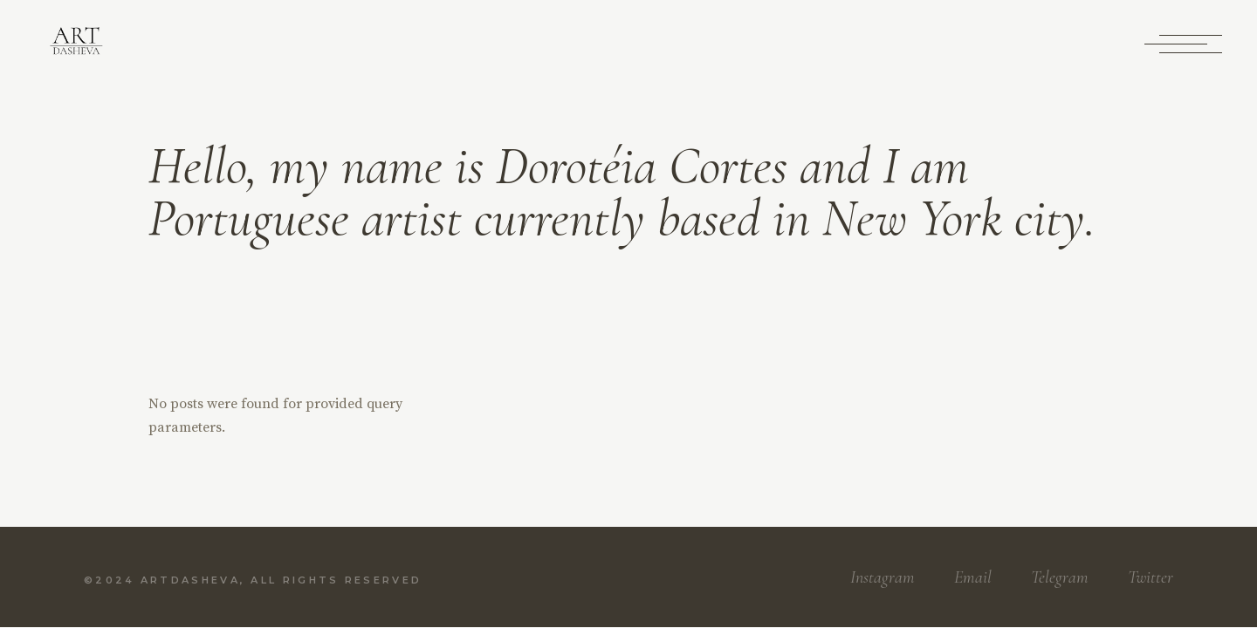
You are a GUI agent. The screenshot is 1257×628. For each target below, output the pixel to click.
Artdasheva (190, 580)
